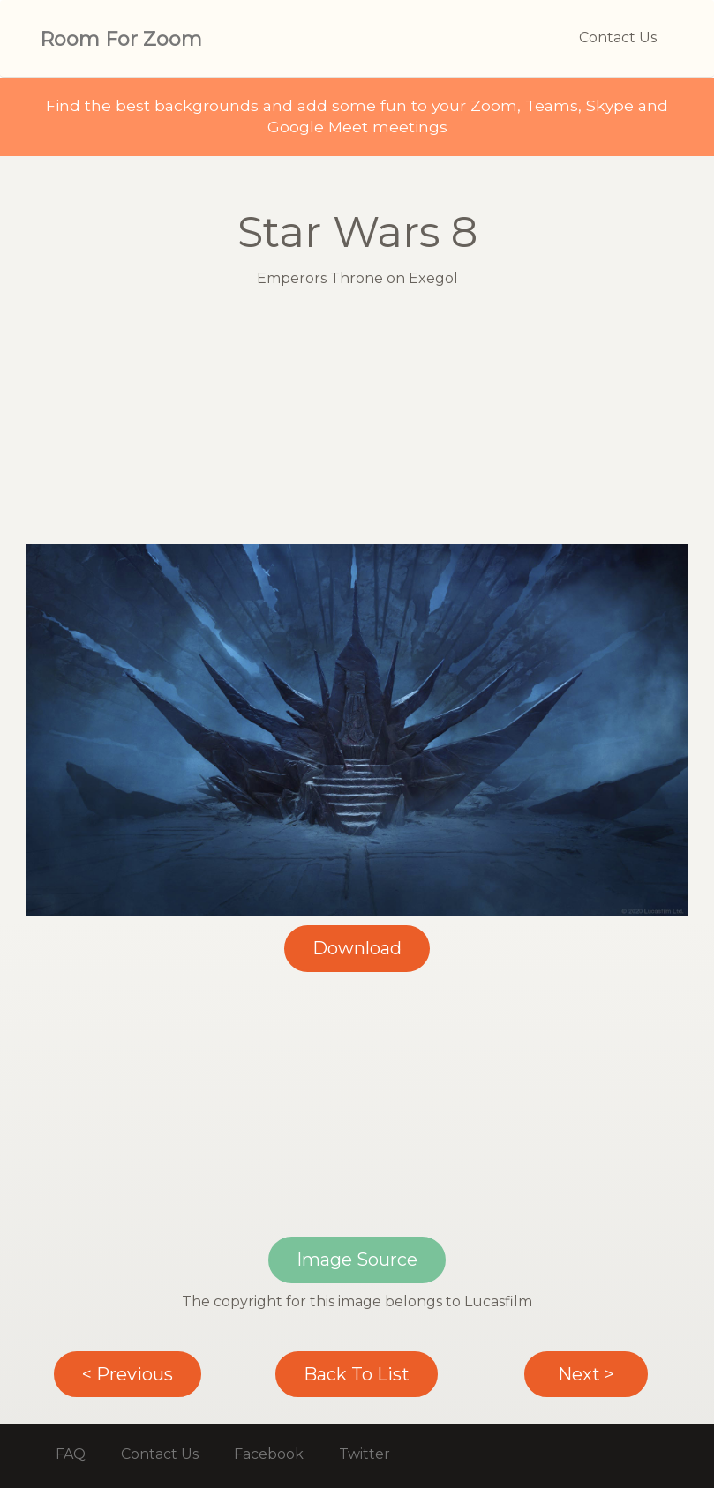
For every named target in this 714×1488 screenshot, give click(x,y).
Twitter (364, 1454)
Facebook (269, 1454)
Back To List (357, 1374)
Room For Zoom (121, 39)
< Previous (127, 1374)
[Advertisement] (357, 420)
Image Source (357, 1259)
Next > (586, 1374)
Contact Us (618, 37)
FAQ (71, 1454)
